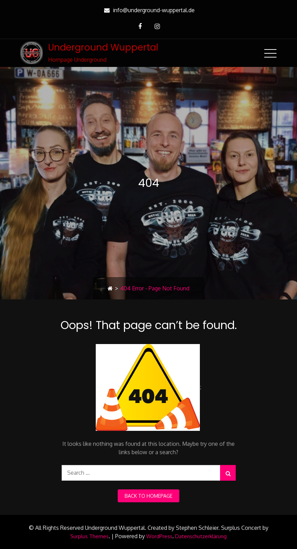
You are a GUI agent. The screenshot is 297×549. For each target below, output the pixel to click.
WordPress (159, 536)
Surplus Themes (89, 536)
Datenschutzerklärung (201, 536)
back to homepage (148, 496)
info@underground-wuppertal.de (148, 10)
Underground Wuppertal (103, 47)
